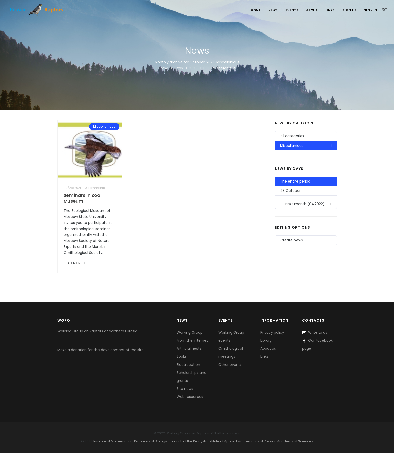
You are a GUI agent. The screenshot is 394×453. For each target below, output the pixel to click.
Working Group (190, 332)
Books (182, 356)
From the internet (192, 340)
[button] (306, 197)
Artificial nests (189, 348)
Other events (230, 364)
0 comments (95, 188)
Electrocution (188, 364)
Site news (185, 388)
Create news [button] (291, 240)
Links (330, 10)
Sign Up (349, 10)
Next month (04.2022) (308, 204)
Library (266, 340)
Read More (75, 263)
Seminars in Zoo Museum (82, 198)
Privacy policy (272, 332)
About (312, 10)
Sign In (370, 10)
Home (256, 10)
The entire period (295, 181)
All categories (292, 136)
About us (268, 348)
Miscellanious (224, 68)
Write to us (314, 332)
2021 (192, 68)
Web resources (190, 396)
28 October (290, 190)
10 (204, 68)
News (273, 10)
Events (292, 10)
